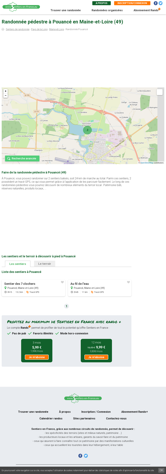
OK (161, 470)
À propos (101, 3)
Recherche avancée (24, 158)
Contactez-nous (116, 418)
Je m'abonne (37, 357)
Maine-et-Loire (56, 29)
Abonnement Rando (146, 10)
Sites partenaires (84, 418)
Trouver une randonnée (66, 10)
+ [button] (6, 91)
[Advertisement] (83, 60)
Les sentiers (17, 264)
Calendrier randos (50, 418)
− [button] (6, 96)
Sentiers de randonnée (17, 29)
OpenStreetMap (146, 163)
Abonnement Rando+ (134, 411)
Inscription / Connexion (96, 411)
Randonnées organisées (107, 10)
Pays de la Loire (39, 29)
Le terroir (44, 263)
